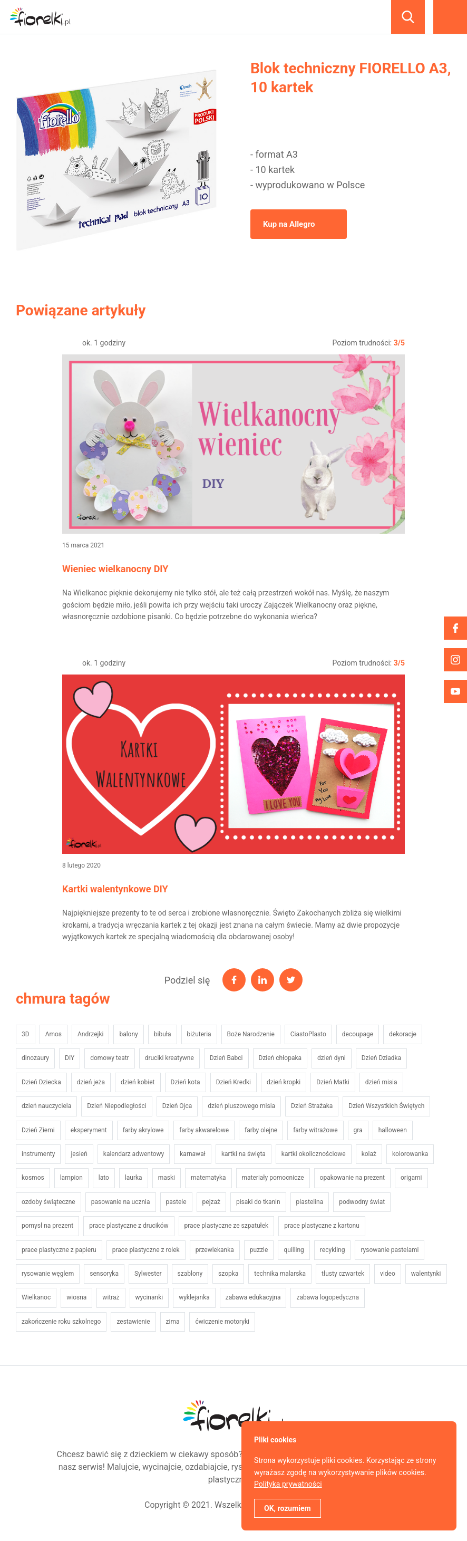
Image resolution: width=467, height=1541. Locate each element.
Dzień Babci (226, 1058)
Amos (53, 1034)
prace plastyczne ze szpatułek (226, 1225)
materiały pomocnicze (273, 1177)
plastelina (310, 1202)
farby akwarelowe (204, 1130)
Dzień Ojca (177, 1106)
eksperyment (89, 1130)
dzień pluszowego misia (241, 1106)
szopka (228, 1273)
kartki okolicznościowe (313, 1154)
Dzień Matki (332, 1082)
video (387, 1273)
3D (26, 1034)
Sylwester (148, 1273)
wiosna (76, 1297)
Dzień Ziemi (38, 1130)
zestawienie (133, 1321)
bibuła (162, 1034)
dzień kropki (283, 1082)
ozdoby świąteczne (48, 1202)
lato (104, 1177)
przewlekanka (215, 1250)
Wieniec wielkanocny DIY (115, 568)
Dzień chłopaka (280, 1058)
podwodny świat (362, 1202)
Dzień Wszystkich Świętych (386, 1106)
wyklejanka (194, 1297)
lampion (71, 1177)
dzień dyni (331, 1058)
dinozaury (35, 1058)
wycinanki (149, 1297)
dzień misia (381, 1082)
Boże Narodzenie (251, 1034)
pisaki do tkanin (258, 1202)
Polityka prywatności (288, 1484)
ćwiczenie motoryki (222, 1321)
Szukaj (408, 17)
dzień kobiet (137, 1082)
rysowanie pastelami (390, 1250)
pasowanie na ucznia (120, 1202)
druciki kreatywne (169, 1058)
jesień (79, 1154)
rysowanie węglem (48, 1273)
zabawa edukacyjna (253, 1297)
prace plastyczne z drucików (128, 1225)
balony (128, 1034)
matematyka (208, 1177)
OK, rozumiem (287, 1508)
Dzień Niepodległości (116, 1106)
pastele (176, 1202)
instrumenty (38, 1154)
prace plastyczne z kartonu (321, 1225)
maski (166, 1177)
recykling (332, 1250)
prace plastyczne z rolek (146, 1250)
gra (358, 1130)
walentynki (426, 1273)
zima (173, 1321)
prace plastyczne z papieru (59, 1250)
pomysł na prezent (47, 1225)
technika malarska (280, 1273)
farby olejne (261, 1130)
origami (411, 1177)
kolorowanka (410, 1154)
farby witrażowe (315, 1130)
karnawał (193, 1154)
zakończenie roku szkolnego (61, 1321)
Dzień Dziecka (41, 1082)
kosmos (33, 1177)
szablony (190, 1273)
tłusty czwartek (343, 1273)
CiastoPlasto (308, 1034)
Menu (450, 17)
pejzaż (211, 1202)
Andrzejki (90, 1034)
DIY (69, 1058)
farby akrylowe (143, 1130)
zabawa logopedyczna (327, 1297)
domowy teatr (109, 1058)
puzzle (259, 1250)
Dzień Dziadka (381, 1058)
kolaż (369, 1154)
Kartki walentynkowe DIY (115, 888)
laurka (133, 1177)
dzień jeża (91, 1082)
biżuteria (199, 1034)
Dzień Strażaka (312, 1106)
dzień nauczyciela (46, 1106)
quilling (294, 1250)
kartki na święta (243, 1154)
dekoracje (402, 1034)
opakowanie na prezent (352, 1177)
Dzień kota (185, 1082)
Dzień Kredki (233, 1082)
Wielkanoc (36, 1297)
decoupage (357, 1034)
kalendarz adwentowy (133, 1154)
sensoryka (104, 1273)
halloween (392, 1130)
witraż (110, 1297)
